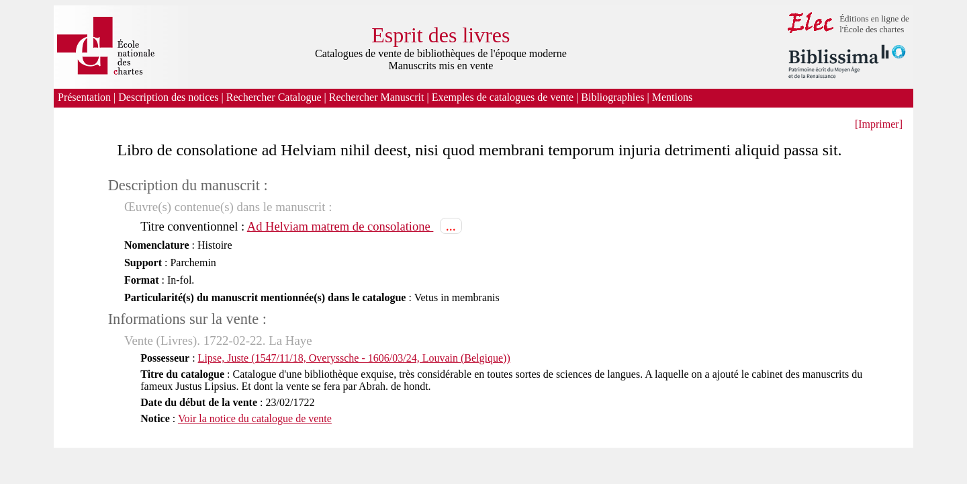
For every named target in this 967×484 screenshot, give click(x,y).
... (451, 225)
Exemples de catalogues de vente (502, 97)
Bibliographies (612, 97)
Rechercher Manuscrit (376, 97)
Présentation (84, 97)
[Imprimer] (879, 124)
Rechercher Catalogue (274, 97)
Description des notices (168, 97)
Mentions (673, 97)
